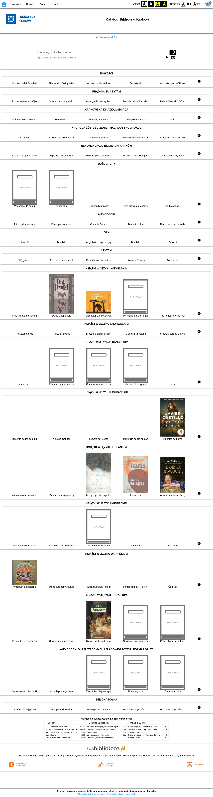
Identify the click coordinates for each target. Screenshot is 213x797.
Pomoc (43, 4)
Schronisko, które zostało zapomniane (101, 738)
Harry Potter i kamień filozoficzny (58, 738)
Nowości (16, 4)
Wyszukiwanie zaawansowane (51, 57)
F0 (183, 3)
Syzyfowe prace (134, 732)
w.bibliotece (90, 755)
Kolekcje (72, 57)
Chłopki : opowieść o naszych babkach (101, 729)
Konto (56, 4)
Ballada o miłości (134, 738)
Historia (30, 4)
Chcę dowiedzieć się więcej (91, 794)
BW (151, 3)
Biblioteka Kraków (106, 37)
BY (164, 3)
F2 (196, 3)
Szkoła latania (51, 735)
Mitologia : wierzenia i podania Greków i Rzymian (64, 729)
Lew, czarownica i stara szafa (57, 727)
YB (157, 3)
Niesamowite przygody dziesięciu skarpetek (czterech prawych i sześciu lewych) (75, 732)
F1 (189, 3)
